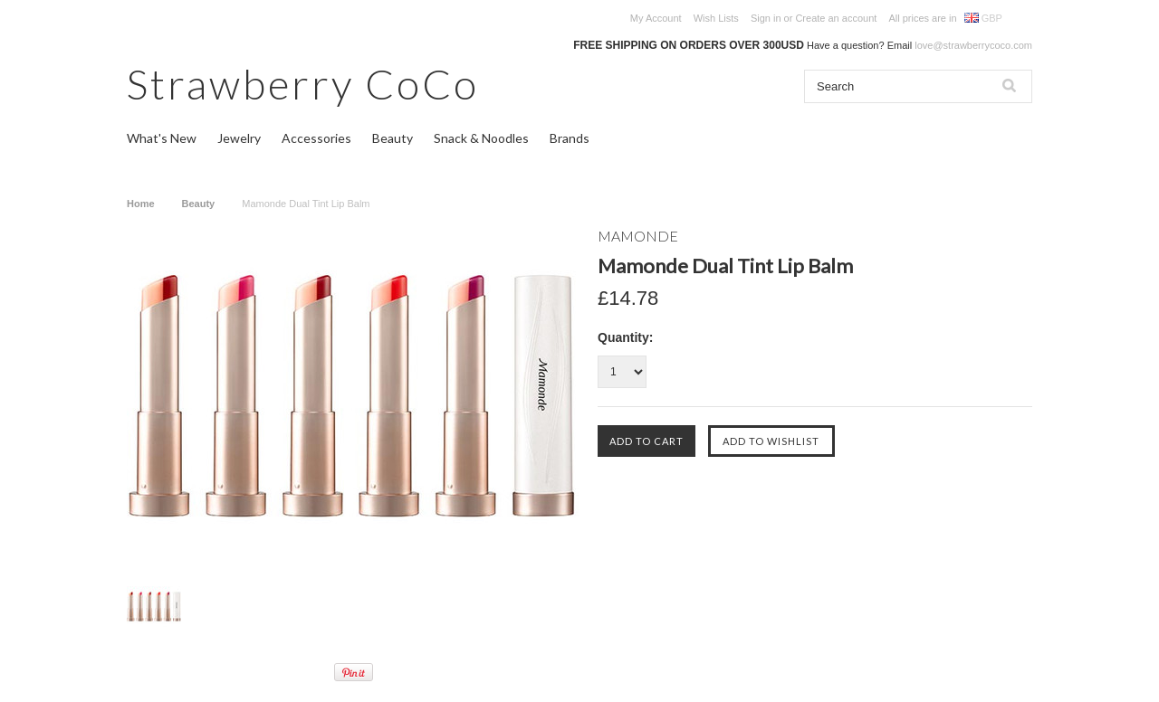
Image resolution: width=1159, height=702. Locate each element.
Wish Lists (716, 18)
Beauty (392, 138)
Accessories (316, 138)
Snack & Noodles (481, 138)
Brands (569, 138)
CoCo (303, 84)
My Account (656, 18)
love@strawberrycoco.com (973, 45)
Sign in (766, 18)
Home (141, 203)
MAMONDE (638, 235)
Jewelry (239, 138)
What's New (161, 138)
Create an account (835, 18)
